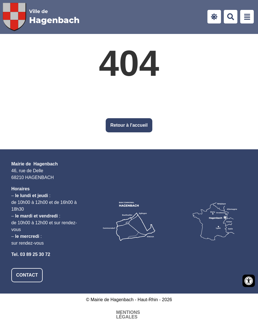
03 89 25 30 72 (35, 254)
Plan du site (161, 312)
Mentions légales (70, 312)
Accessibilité (119, 312)
